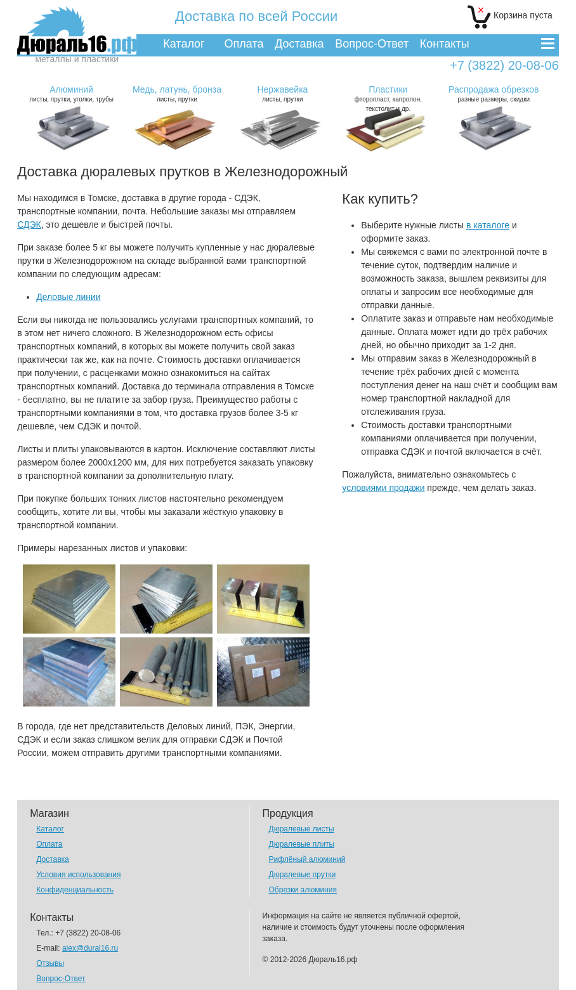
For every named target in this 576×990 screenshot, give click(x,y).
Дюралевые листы (301, 828)
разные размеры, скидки (493, 93)
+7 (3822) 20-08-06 (504, 65)
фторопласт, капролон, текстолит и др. (388, 98)
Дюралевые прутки (302, 874)
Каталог (183, 43)
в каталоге (487, 225)
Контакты (444, 43)
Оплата (244, 43)
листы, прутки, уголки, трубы (72, 93)
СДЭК (29, 224)
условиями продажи (383, 488)
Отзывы (50, 963)
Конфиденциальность (75, 889)
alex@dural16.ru (90, 948)
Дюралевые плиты (301, 844)
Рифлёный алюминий (307, 859)
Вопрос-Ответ (372, 43)
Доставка (299, 43)
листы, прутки (177, 93)
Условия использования (78, 874)
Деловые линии (68, 297)
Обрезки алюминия (303, 889)
